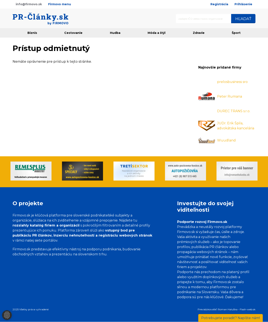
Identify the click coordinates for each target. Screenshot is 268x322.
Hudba (115, 33)
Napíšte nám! (230, 318)
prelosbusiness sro (232, 82)
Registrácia (219, 4)
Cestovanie (73, 33)
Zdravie (199, 33)
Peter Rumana (229, 96)
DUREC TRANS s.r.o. (233, 111)
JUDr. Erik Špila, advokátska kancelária (235, 125)
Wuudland (226, 140)
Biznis (32, 33)
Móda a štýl (156, 33)
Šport (236, 33)
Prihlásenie (243, 4)
